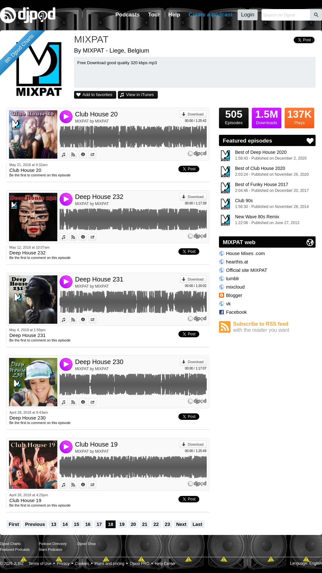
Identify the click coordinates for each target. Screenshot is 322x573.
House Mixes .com (245, 253)
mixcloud (235, 287)
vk (228, 303)
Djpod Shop (86, 544)
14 (65, 524)
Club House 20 (96, 114)
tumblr (232, 278)
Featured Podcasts (15, 549)
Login (247, 15)
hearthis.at (237, 261)
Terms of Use (40, 563)
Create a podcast (210, 15)
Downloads (266, 116)
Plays (299, 116)
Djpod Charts (10, 544)
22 (156, 524)
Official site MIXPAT (246, 270)
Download (196, 114)
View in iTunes (140, 94)
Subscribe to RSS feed (274, 327)
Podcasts (127, 15)
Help (174, 15)
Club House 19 (96, 444)
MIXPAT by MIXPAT (92, 121)
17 (99, 524)
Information (86, 154)
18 (110, 524)
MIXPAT (91, 39)
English (315, 563)
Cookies (82, 563)
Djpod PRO (139, 563)
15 (76, 524)
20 (133, 524)
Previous (35, 524)
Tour (154, 15)
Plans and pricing (109, 563)
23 (167, 524)
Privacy (63, 563)
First (14, 524)
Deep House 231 (99, 279)
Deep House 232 (99, 196)
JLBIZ (19, 563)
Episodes (234, 116)
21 (144, 524)
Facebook (236, 312)
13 (53, 524)
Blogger (234, 295)
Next (181, 524)
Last (197, 524)
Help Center (165, 563)
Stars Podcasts (50, 549)
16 (87, 524)
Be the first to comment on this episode (40, 175)
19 (122, 524)
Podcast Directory (53, 544)
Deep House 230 (99, 361)
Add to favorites (97, 94)
